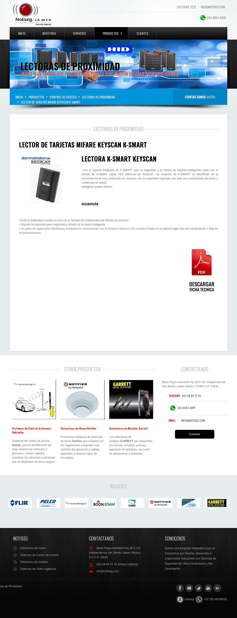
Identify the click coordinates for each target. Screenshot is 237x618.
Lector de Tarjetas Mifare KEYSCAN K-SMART (83, 144)
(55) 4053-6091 (213, 17)
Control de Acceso (63, 96)
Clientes (142, 33)
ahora (200, 96)
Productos (112, 33)
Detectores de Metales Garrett (128, 428)
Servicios (79, 33)
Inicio (21, 33)
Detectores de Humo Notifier (79, 428)
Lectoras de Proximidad (98, 96)
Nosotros (49, 33)
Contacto (194, 434)
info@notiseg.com (213, 7)
